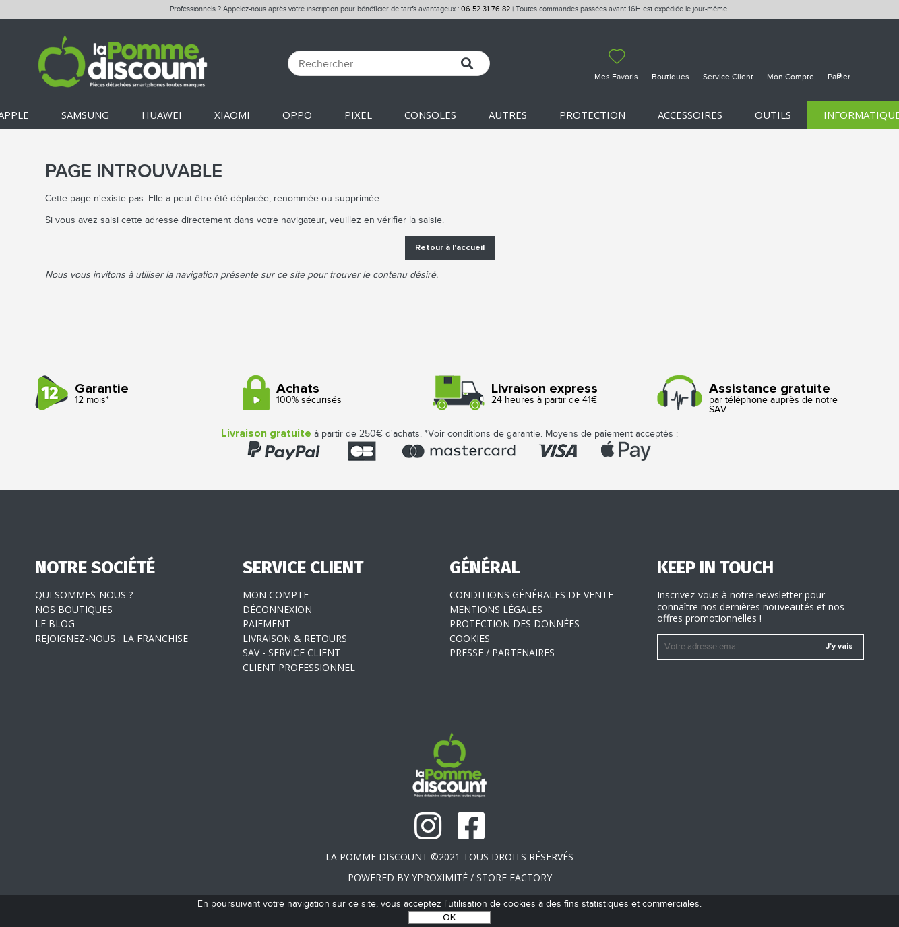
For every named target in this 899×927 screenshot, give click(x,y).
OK (449, 917)
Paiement (266, 623)
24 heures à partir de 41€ (548, 394)
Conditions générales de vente (531, 594)
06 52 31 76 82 (485, 9)
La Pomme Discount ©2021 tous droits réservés (450, 856)
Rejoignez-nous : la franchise (111, 638)
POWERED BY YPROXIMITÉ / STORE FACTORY (450, 877)
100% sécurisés (341, 394)
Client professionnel (299, 667)
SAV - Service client (291, 652)
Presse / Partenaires (502, 652)
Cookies (470, 638)
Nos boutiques (74, 609)
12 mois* (133, 394)
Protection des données (515, 623)
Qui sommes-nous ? (84, 594)
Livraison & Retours (295, 638)
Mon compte (276, 594)
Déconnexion (277, 609)
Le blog (55, 623)
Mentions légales (496, 609)
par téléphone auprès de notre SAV (756, 398)
